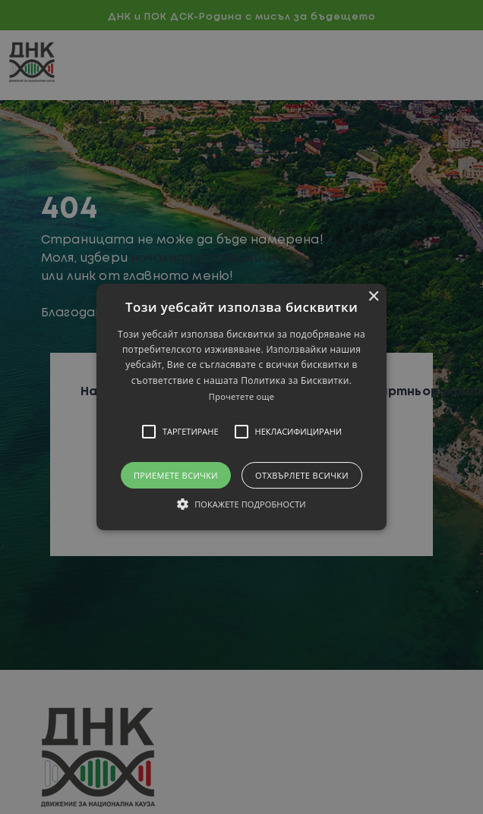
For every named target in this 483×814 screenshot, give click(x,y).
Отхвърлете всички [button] (302, 475)
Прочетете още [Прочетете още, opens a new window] (241, 396)
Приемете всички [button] (176, 475)
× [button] (373, 297)
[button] (241, 407)
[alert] (241, 407)
